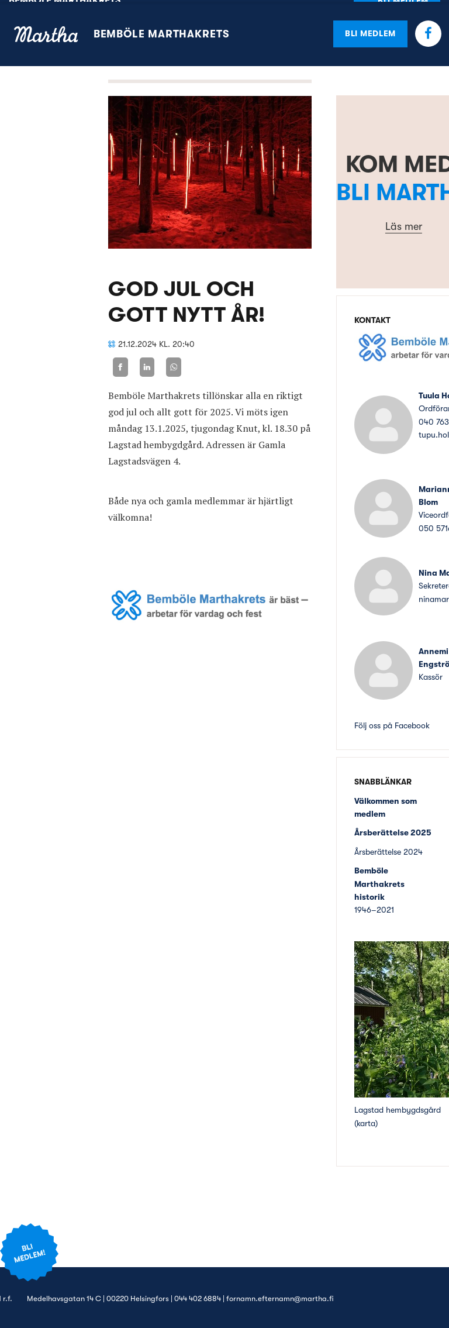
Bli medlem (370, 31)
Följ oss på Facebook (392, 723)
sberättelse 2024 (392, 850)
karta (366, 1121)
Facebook (428, 32)
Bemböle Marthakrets (161, 32)
